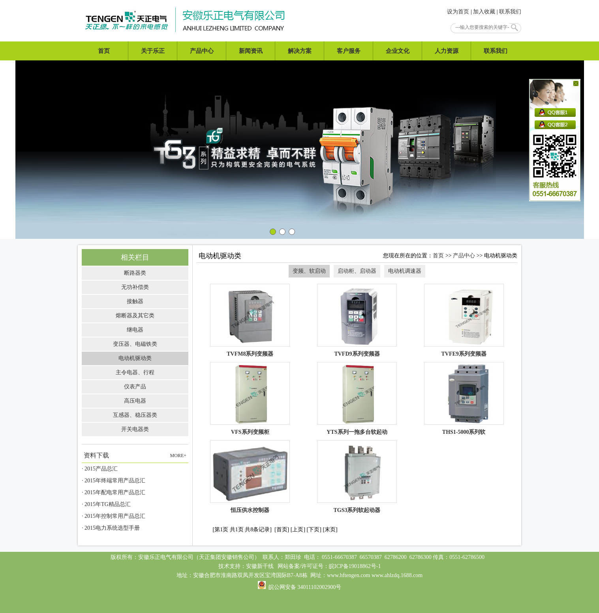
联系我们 (510, 12)
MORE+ (178, 455)
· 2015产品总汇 (100, 469)
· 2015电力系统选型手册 (111, 528)
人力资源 (446, 51)
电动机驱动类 (135, 358)
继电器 (135, 330)
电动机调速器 (404, 271)
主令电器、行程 (135, 372)
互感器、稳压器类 (135, 415)
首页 (104, 51)
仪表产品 (135, 387)
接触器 (135, 301)
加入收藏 (484, 12)
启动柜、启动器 (357, 271)
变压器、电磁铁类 (135, 344)
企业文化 (397, 51)
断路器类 (135, 273)
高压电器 (135, 401)
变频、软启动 (309, 271)
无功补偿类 (135, 287)
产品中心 (202, 51)
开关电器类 (135, 429)
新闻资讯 (251, 51)
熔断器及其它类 (135, 316)
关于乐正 (153, 51)
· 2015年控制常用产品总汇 (113, 516)
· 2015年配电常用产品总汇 (113, 492)
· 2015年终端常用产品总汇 (113, 481)
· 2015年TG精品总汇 (106, 504)
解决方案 (300, 51)
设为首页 (458, 12)
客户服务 (349, 51)
